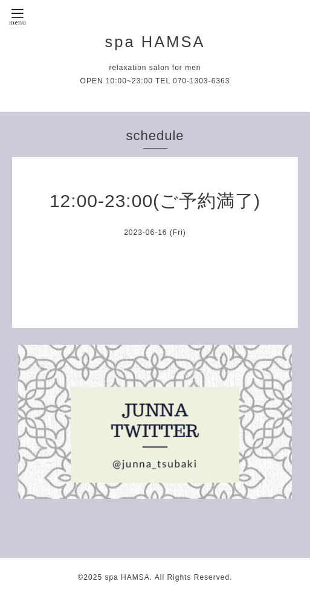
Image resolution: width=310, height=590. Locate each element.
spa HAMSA (155, 41)
